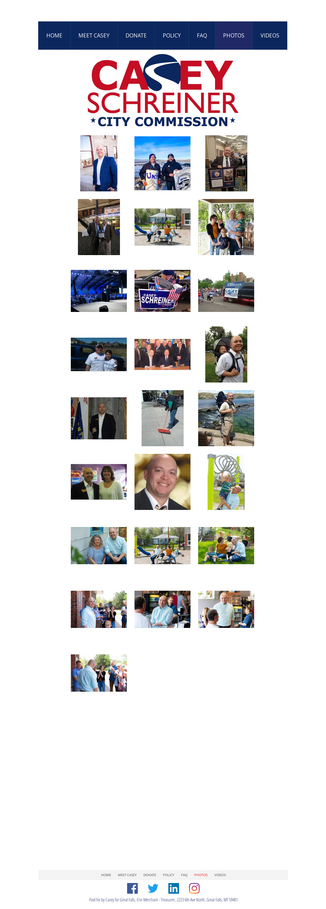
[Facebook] (132, 888)
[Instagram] (194, 888)
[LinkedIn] (173, 888)
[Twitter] (153, 888)
